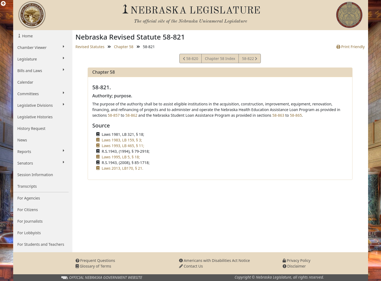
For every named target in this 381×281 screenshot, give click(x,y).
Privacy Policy (297, 260)
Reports (40, 151)
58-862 (131, 115)
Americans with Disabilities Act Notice (214, 260)
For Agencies (28, 198)
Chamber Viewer (40, 47)
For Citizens (27, 209)
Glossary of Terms (93, 266)
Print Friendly (350, 46)
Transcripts (27, 186)
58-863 (278, 115)
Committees (40, 93)
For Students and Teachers (40, 244)
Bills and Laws (40, 70)
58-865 (296, 115)
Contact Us (191, 266)
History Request (31, 128)
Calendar (25, 82)
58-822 (249, 59)
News (22, 140)
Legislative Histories (35, 116)
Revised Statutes (90, 46)
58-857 (114, 115)
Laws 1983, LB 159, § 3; (122, 140)
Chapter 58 (123, 46)
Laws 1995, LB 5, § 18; (121, 156)
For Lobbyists (29, 232)
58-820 (190, 59)
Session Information (35, 174)
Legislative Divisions (40, 105)
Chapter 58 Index (220, 58)
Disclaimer (294, 266)
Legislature (40, 59)
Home (27, 35)
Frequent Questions (95, 260)
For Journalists (30, 221)
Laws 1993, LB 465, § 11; (123, 145)
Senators (40, 163)
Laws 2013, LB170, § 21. (122, 168)
